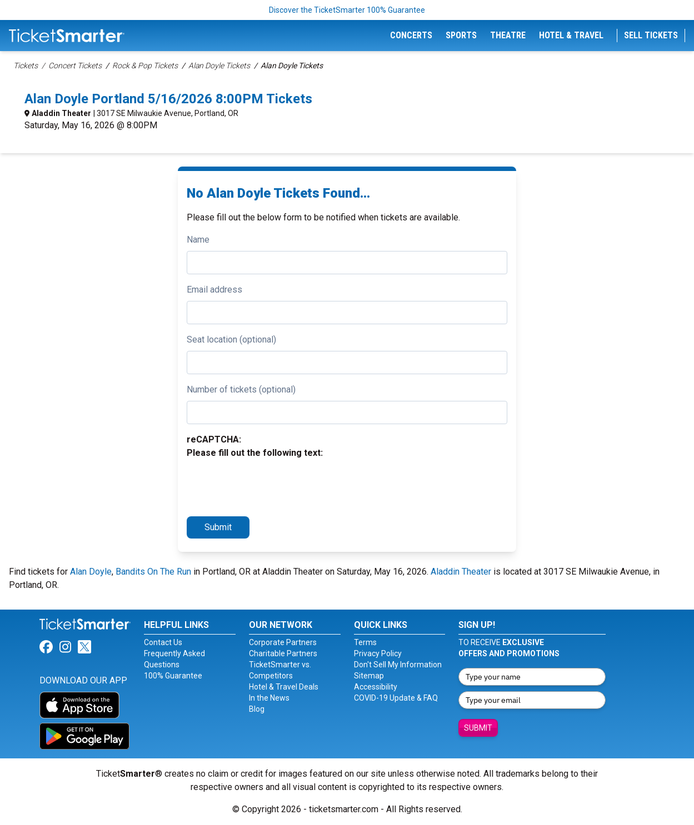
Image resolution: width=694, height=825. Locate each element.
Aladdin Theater (61, 113)
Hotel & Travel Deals (283, 686)
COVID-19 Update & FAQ (396, 697)
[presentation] (271, 485)
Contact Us (163, 642)
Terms (365, 642)
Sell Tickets (651, 35)
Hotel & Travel (571, 35)
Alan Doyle (91, 571)
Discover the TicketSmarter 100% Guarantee (347, 10)
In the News (269, 697)
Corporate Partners (283, 642)
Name (198, 239)
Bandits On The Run (153, 571)
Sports (461, 35)
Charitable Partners (283, 653)
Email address (214, 289)
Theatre (508, 35)
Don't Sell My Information (398, 664)
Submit (218, 527)
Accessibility (375, 686)
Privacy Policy (378, 653)
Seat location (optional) (231, 339)
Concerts (411, 35)
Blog (256, 709)
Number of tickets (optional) (241, 389)
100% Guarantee (173, 675)
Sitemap (369, 675)
